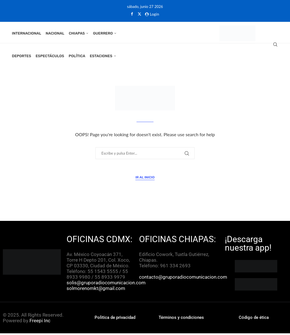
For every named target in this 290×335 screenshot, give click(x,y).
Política (77, 56)
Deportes (21, 56)
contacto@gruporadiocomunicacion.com (183, 278)
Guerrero (103, 33)
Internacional (26, 33)
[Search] (275, 44)
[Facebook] (132, 14)
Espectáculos (50, 56)
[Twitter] (139, 14)
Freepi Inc (39, 322)
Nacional (55, 33)
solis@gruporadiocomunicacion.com (106, 284)
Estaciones (101, 56)
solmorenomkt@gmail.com (96, 290)
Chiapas (77, 33)
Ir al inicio (145, 179)
